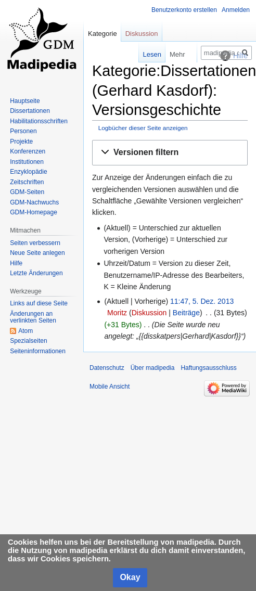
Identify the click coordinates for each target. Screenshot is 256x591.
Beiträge (186, 313)
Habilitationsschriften (39, 121)
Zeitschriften (27, 182)
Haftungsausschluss (208, 367)
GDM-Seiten (27, 192)
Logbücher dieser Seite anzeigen (143, 127)
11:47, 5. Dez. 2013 (202, 301)
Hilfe (16, 263)
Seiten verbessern (35, 243)
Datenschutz (106, 367)
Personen (23, 131)
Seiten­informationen (38, 351)
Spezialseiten (28, 340)
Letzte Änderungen (36, 273)
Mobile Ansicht (109, 386)
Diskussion (149, 313)
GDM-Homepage (33, 212)
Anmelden (236, 10)
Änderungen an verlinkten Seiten (33, 317)
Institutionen (27, 161)
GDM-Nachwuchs (34, 202)
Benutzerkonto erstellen (184, 10)
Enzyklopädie (28, 171)
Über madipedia (153, 367)
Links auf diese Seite (39, 303)
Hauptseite (25, 101)
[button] (170, 153)
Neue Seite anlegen (37, 252)
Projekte (21, 141)
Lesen (145, 54)
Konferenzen (27, 151)
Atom (25, 331)
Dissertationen (30, 110)
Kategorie (102, 33)
